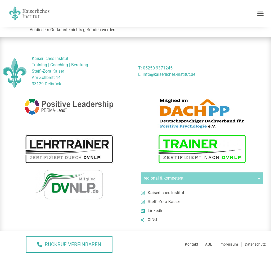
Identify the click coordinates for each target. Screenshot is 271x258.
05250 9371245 (158, 68)
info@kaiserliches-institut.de (169, 74)
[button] (260, 13)
